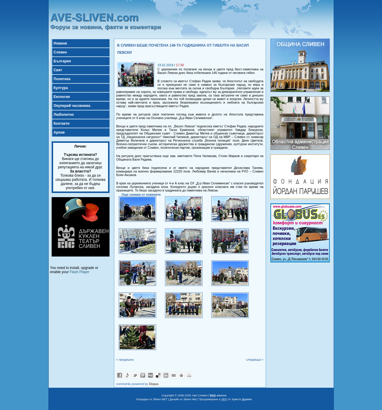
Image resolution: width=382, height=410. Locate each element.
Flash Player (80, 272)
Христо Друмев (242, 399)
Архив (59, 132)
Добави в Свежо (127, 375)
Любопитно (64, 115)
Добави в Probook (143, 375)
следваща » (255, 359)
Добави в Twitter (135, 375)
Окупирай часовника (72, 106)
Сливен (60, 52)
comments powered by (137, 384)
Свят (58, 70)
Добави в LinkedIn (166, 375)
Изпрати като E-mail (173, 375)
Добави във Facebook (119, 375)
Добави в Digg (150, 375)
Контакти (62, 123)
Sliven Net (189, 399)
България (62, 61)
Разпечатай (189, 375)
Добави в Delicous (158, 375)
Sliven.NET (160, 399)
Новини (60, 43)
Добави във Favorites (181, 375)
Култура (61, 88)
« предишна (125, 359)
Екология (62, 97)
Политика (62, 79)
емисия (218, 395)
